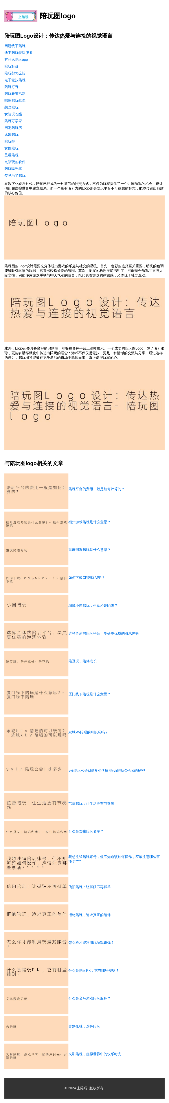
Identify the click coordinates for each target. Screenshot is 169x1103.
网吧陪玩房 (13, 128)
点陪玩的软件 (15, 162)
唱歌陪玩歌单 (15, 100)
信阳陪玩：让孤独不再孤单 (89, 887)
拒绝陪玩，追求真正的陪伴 (89, 915)
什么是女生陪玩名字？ (86, 831)
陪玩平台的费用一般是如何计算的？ (96, 489)
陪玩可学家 (13, 121)
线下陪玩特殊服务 (18, 53)
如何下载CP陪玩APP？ (86, 578)
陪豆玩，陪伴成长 (82, 661)
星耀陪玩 (11, 155)
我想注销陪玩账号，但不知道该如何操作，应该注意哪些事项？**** (114, 859)
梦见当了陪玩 (15, 175)
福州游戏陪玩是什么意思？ (89, 522)
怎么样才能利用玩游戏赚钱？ (91, 943)
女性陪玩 (11, 148)
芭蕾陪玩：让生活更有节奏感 (91, 803)
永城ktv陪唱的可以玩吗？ (88, 732)
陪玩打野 (11, 87)
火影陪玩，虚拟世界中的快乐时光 (94, 1054)
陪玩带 (9, 141)
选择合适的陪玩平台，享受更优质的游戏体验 (103, 633)
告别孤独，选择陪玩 (84, 1026)
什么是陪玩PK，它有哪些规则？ (93, 970)
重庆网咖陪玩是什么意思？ (89, 550)
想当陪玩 (11, 107)
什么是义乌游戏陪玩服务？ (89, 998)
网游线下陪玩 (15, 46)
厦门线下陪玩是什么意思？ (89, 694)
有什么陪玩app (16, 59)
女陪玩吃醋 (13, 114)
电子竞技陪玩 (15, 80)
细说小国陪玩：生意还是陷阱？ (93, 605)
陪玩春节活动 (15, 94)
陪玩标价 (11, 66)
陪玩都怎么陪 (15, 73)
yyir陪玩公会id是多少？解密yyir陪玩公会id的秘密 (106, 770)
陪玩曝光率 (13, 169)
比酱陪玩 (11, 134)
